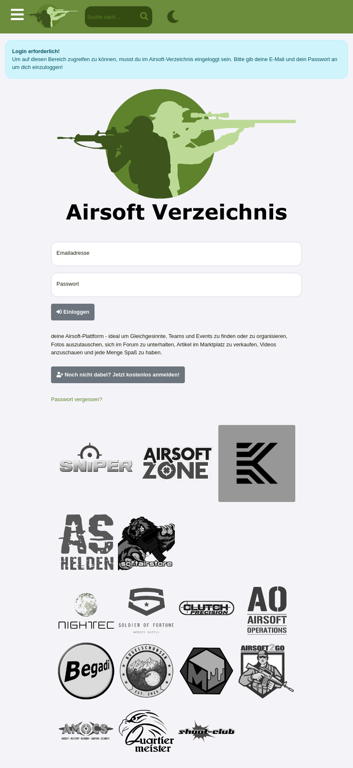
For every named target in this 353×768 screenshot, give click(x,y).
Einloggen (72, 312)
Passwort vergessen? (76, 399)
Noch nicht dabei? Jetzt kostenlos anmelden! (117, 374)
